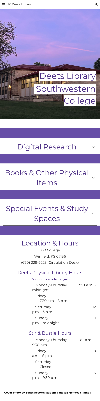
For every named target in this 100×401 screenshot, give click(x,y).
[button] (3, 4)
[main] (50, 64)
